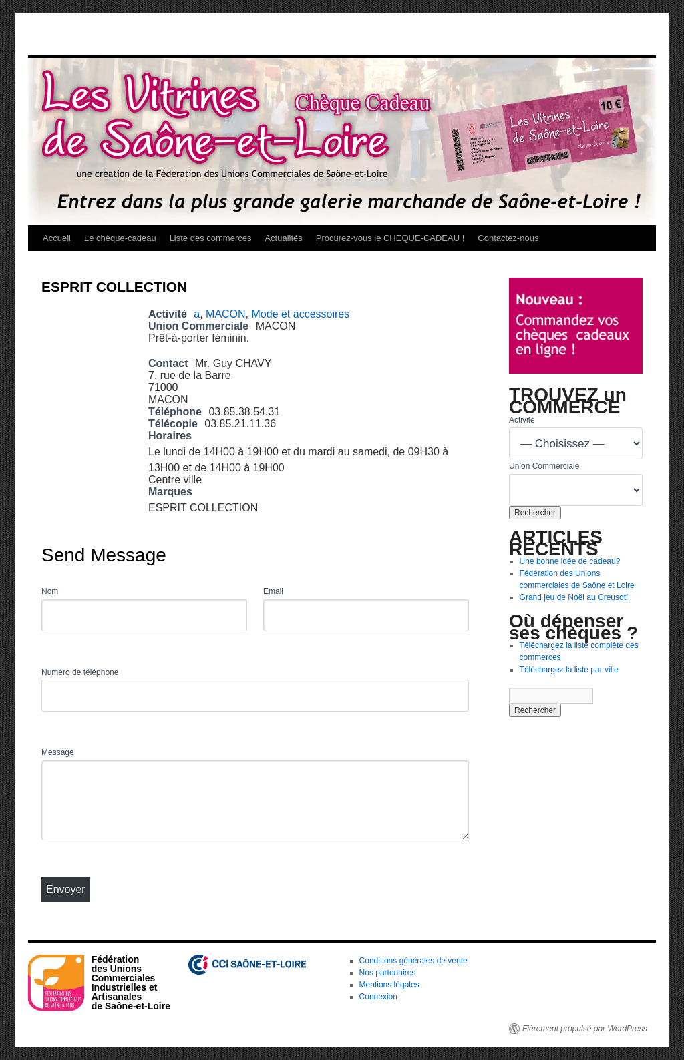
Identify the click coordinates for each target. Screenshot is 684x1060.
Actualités (283, 238)
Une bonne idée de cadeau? (570, 561)
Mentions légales (389, 984)
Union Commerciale (544, 466)
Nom (49, 591)
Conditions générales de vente (413, 960)
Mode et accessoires (301, 314)
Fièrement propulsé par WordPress (584, 1028)
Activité (522, 420)
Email (273, 591)
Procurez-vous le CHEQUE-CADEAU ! (390, 238)
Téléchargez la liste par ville (569, 669)
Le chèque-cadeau (120, 238)
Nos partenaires (387, 972)
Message (57, 752)
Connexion (378, 996)
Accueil (57, 238)
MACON (226, 314)
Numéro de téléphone (79, 672)
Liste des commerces (211, 238)
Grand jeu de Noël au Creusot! (574, 597)
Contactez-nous (508, 238)
